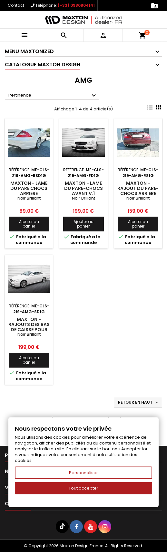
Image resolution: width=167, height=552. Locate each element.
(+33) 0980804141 (76, 5)
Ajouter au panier (29, 224)
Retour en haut (138, 402)
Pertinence (53, 95)
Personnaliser (83, 473)
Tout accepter (83, 488)
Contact (16, 5)
